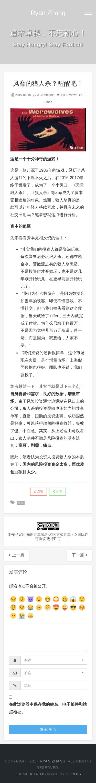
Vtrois (73, 774)
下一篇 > (80, 555)
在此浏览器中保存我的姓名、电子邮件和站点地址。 (48, 708)
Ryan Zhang (47, 12)
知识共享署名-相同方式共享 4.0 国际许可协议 (57, 536)
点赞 (38, 491)
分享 (57, 491)
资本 (21, 502)
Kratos (38, 774)
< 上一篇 (16, 555)
